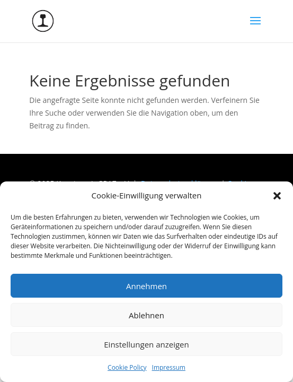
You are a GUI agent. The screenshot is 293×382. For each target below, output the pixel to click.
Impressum (168, 367)
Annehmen (146, 286)
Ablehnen (146, 315)
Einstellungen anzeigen (146, 344)
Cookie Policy (127, 367)
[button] (277, 195)
